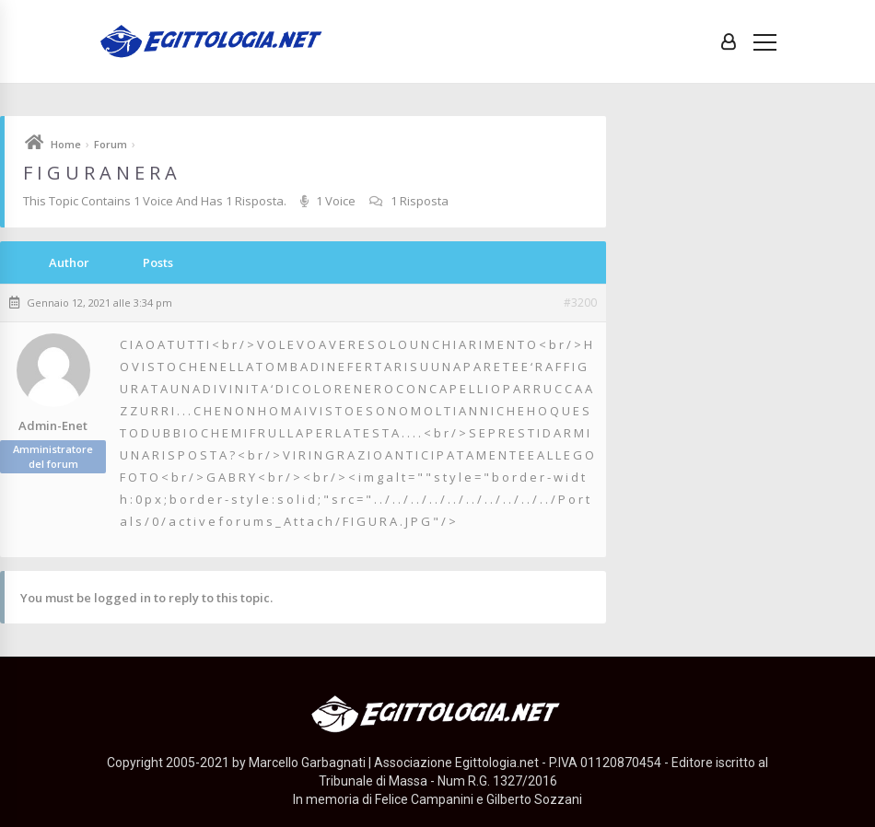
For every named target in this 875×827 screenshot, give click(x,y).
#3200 (580, 303)
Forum (110, 144)
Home (66, 144)
